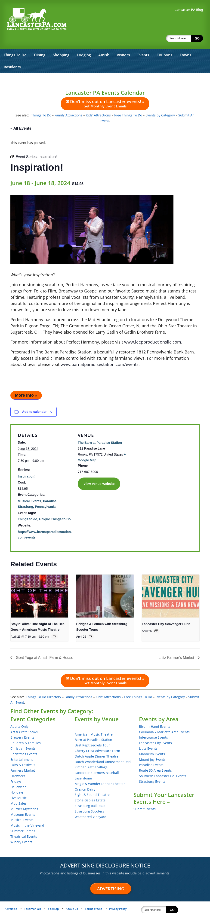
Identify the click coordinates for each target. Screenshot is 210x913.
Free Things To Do (128, 103)
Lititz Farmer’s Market (176, 646)
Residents (12, 55)
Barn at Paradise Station (93, 727)
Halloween (18, 775)
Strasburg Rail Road (90, 793)
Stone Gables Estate (90, 788)
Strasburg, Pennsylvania (37, 494)
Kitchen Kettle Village (91, 755)
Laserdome (83, 766)
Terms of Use (93, 897)
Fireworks (17, 764)
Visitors (123, 43)
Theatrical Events (23, 824)
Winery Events (21, 830)
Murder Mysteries (24, 797)
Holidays (17, 780)
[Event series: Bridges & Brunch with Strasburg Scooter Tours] (90, 624)
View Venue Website (98, 472)
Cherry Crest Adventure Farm (97, 738)
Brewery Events (22, 725)
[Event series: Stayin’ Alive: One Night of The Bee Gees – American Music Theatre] (54, 624)
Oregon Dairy (85, 777)
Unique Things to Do (55, 507)
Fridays (16, 769)
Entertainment (21, 747)
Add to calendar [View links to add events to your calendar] (34, 400)
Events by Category (160, 103)
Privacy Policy (118, 897)
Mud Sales (18, 791)
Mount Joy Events (152, 747)
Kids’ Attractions (98, 103)
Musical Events (29, 489)
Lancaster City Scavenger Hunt (166, 612)
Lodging (84, 43)
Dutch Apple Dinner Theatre (96, 744)
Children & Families (25, 731)
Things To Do (15, 43)
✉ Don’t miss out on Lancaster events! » (105, 91)
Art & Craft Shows (24, 720)
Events (143, 43)
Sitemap (53, 897)
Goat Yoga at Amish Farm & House (44, 646)
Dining (39, 43)
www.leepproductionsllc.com (152, 330)
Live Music (18, 786)
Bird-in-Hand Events (154, 714)
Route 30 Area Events (155, 758)
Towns (185, 43)
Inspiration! (26, 464)
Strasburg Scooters (89, 799)
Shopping (61, 43)
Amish (103, 43)
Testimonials (32, 897)
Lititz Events (148, 736)
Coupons (164, 43)
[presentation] (39, 584)
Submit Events (144, 797)
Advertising (110, 877)
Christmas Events (23, 742)
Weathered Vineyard (90, 805)
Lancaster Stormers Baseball (97, 760)
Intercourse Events (153, 725)
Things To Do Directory (43, 685)
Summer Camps (22, 819)
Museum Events (22, 802)
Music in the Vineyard (27, 813)
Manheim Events (152, 742)
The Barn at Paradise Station (100, 430)
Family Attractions (68, 103)
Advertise (11, 897)
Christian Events (23, 736)
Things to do (27, 507)
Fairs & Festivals (22, 753)
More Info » (26, 383)
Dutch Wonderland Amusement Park (103, 750)
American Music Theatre (94, 722)
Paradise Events (151, 753)
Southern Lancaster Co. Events (162, 764)
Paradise (49, 489)
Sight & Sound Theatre (92, 782)
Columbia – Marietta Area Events (164, 720)
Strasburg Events (152, 769)
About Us (72, 897)
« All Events (20, 116)
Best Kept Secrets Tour (92, 733)
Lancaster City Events (155, 731)
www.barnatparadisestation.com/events (100, 352)
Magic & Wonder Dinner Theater (100, 772)
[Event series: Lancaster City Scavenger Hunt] (156, 619)
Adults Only (19, 714)
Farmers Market (22, 758)
